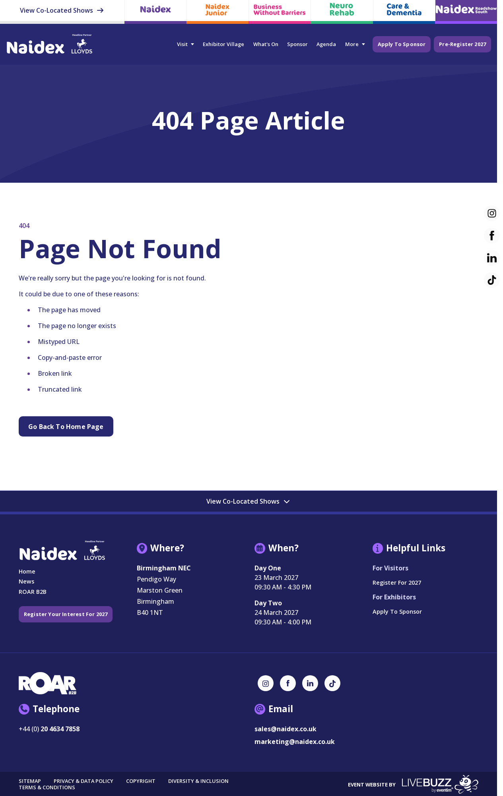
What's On (265, 44)
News (26, 581)
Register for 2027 (397, 582)
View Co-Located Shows (62, 10)
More (351, 44)
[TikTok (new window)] (332, 683)
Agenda (326, 44)
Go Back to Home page (66, 426)
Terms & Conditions (47, 787)
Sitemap (30, 781)
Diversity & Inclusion (198, 781)
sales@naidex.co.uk (285, 729)
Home (27, 571)
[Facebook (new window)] (288, 683)
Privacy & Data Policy (83, 781)
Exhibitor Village (222, 44)
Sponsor (296, 44)
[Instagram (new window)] (266, 683)
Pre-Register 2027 (462, 43)
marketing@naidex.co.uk (294, 741)
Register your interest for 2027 (66, 614)
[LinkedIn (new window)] (310, 683)
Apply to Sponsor (401, 43)
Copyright (140, 781)
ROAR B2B (33, 591)
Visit (181, 44)
